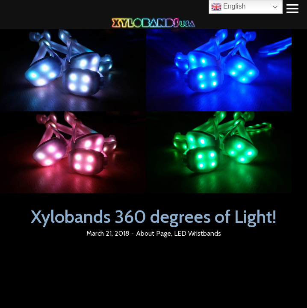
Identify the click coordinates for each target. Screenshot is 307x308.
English (228, 7)
